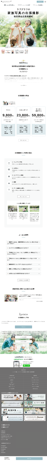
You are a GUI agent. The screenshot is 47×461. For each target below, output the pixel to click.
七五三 (11, 382)
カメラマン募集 (5, 439)
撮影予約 (29, 458)
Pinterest (3, 452)
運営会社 (3, 431)
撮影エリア (6, 427)
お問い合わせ (35, 388)
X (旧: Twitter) (4, 447)
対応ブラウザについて (6, 437)
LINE (3, 450)
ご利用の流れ (11, 375)
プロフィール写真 (35, 386)
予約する (40, 1)
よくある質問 (23, 337)
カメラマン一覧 (12, 377)
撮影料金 (35, 375)
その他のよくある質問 (23, 280)
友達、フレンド (12, 386)
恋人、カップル (35, 384)
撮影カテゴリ (6, 425)
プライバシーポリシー (6, 434)
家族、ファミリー (35, 377)
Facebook (4, 449)
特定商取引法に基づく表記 (7, 436)
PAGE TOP (23, 369)
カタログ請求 (23, 341)
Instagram (4, 445)
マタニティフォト (35, 382)
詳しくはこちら (23, 140)
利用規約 (3, 432)
